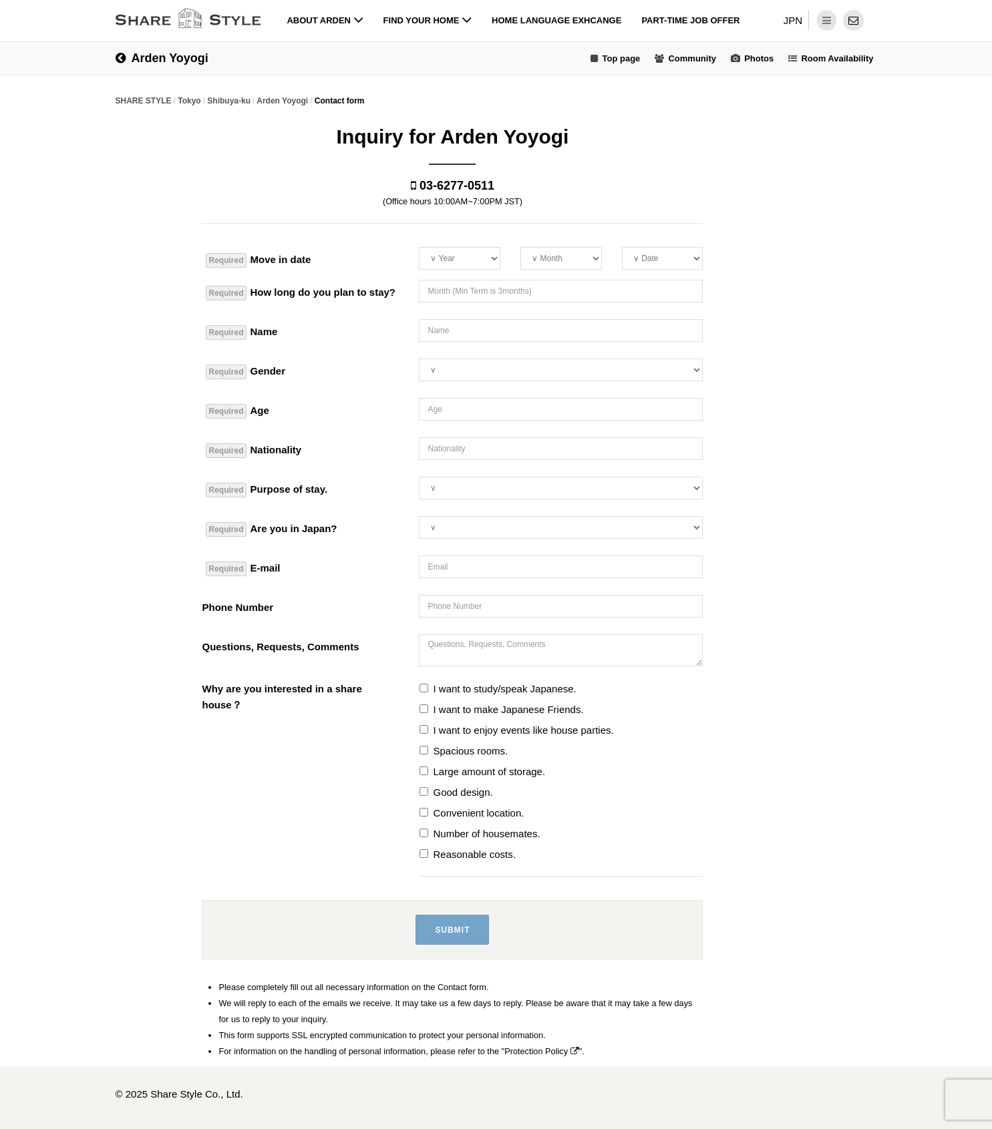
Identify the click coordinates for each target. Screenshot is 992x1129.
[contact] (853, 20)
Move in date (258, 260)
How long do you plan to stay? (300, 293)
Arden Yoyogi (162, 58)
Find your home (427, 20)
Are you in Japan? (271, 529)
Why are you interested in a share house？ (281, 696)
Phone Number (237, 607)
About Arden (325, 20)
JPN (793, 20)
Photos (759, 58)
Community (692, 58)
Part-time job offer (690, 20)
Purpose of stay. (266, 490)
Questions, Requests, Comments (280, 646)
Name (241, 332)
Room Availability (837, 58)
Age (237, 411)
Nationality (253, 450)
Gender (245, 372)
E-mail (243, 568)
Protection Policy (541, 1051)
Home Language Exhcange (556, 20)
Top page (621, 58)
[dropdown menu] (826, 20)
